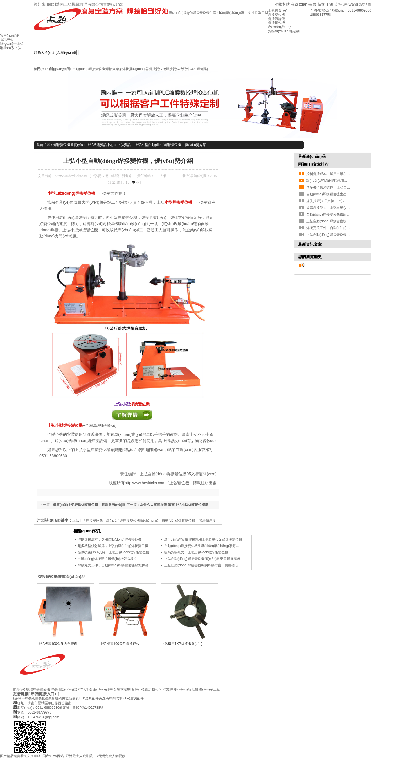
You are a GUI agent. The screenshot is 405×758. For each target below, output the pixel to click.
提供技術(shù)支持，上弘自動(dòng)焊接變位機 (113, 552)
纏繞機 (60, 698)
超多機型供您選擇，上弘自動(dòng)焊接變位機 (341, 187)
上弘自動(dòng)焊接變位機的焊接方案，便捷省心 (343, 235)
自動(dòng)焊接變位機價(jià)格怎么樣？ (107, 559)
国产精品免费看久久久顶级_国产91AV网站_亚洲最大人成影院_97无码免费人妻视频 (62, 756)
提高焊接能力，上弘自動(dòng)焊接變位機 (338, 208)
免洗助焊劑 (107, 698)
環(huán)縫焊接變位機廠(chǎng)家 (132, 520)
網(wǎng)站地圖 (357, 4)
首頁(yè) (19, 689)
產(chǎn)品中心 (104, 689)
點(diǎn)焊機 (22, 698)
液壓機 (37, 698)
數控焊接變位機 (38, 689)
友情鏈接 (20, 694)
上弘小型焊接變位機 (65, 425)
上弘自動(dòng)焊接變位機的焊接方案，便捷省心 (201, 565)
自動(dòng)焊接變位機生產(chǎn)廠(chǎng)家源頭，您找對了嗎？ (213, 546)
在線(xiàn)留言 (303, 4)
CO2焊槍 (85, 689)
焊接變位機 (157, 69)
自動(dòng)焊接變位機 (89, 69)
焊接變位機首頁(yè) (68, 145)
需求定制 (123, 689)
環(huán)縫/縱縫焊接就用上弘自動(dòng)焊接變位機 (203, 539)
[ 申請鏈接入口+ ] (43, 694)
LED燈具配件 (89, 698)
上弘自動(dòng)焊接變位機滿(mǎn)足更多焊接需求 (202, 559)
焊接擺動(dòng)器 (135, 69)
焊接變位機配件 (178, 69)
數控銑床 (48, 698)
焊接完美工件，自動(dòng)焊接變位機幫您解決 (113, 565)
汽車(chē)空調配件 (129, 698)
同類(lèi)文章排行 (313, 164)
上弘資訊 (124, 145)
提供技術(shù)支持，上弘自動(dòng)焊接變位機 (342, 201)
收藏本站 (282, 4)
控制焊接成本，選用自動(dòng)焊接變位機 (338, 174)
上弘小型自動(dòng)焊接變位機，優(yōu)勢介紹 (170, 145)
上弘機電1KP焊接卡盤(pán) (181, 644)
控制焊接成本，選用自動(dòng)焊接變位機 (109, 539)
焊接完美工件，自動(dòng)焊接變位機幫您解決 (341, 228)
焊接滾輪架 (113, 69)
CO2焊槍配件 (200, 69)
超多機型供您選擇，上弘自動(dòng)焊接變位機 (113, 546)
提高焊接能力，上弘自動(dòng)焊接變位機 (196, 552)
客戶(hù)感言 (141, 689)
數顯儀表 (72, 698)
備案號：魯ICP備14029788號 (81, 708)
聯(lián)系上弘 (209, 689)
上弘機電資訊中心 (100, 145)
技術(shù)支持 (330, 4)
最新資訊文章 (310, 244)
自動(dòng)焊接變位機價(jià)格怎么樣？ (336, 214)
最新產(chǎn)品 (312, 156)
